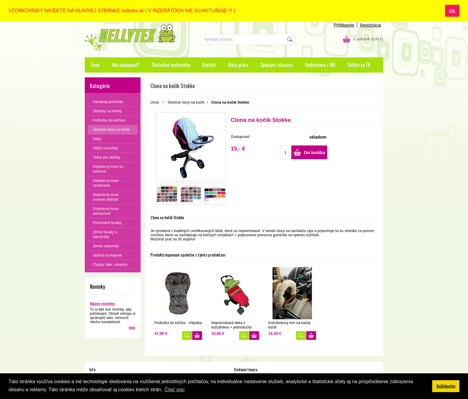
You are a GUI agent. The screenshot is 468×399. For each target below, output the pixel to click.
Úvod (95, 64)
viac (132, 327)
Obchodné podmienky (171, 64)
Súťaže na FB (358, 64)
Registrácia (370, 24)
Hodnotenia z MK (320, 64)
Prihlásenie (344, 24)
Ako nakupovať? (126, 64)
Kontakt (209, 64)
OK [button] (452, 10)
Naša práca (238, 64)
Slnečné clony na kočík (186, 102)
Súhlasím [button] (445, 386)
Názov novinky (102, 303)
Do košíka (314, 152)
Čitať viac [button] (174, 389)
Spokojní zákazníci (276, 64)
